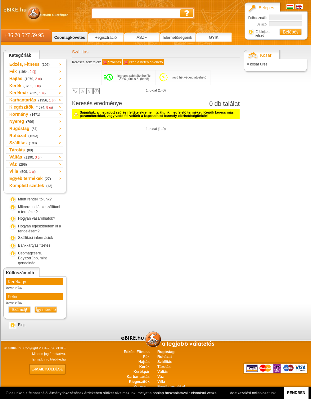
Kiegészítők (31, 107)
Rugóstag (23, 128)
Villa (22, 171)
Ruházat (23, 135)
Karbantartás (32, 100)
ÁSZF (142, 37)
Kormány (24, 114)
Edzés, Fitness (29, 64)
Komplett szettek (30, 185)
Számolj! (19, 309)
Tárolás (21, 150)
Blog (21, 325)
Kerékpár (27, 93)
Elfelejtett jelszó (262, 33)
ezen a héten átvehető (146, 62)
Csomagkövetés (69, 37)
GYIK (214, 37)
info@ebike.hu (55, 359)
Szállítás (23, 143)
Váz (18, 164)
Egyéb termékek (30, 178)
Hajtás (25, 78)
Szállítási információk (35, 237)
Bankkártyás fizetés (34, 245)
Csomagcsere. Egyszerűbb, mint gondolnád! (32, 258)
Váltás (25, 157)
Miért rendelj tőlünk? (35, 199)
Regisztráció (106, 37)
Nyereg (21, 121)
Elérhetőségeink (177, 37)
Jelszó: (262, 24)
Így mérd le (46, 309)
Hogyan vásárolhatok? (36, 218)
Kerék (25, 85)
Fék (22, 71)
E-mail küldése (47, 369)
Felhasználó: (258, 18)
